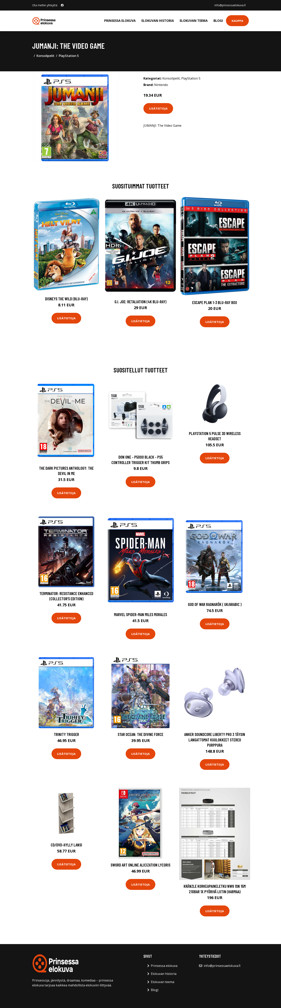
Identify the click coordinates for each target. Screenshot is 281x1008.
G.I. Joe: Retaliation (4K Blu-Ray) (140, 301)
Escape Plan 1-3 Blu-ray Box (214, 302)
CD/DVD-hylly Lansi (66, 844)
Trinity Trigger (66, 734)
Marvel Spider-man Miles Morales (140, 614)
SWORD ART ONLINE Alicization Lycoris (140, 864)
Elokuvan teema (194, 21)
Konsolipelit (45, 56)
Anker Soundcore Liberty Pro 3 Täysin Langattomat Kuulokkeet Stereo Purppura (214, 739)
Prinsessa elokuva (120, 21)
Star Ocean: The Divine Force (140, 734)
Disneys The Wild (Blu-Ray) (66, 298)
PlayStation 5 (69, 56)
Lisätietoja (158, 108)
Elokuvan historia (157, 21)
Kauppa (237, 21)
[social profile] (62, 5)
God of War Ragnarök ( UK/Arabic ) (215, 604)
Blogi (218, 21)
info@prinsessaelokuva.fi (230, 5)
